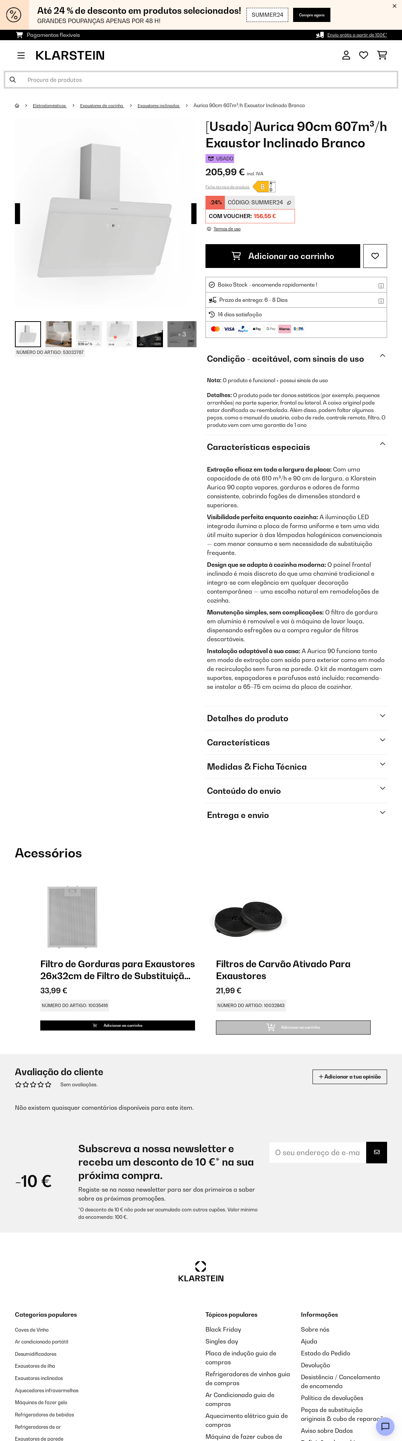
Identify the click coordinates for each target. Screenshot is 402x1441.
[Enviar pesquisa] (13, 79)
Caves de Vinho (36, 1337)
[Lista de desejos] (363, 55)
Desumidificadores (41, 1360)
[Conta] (346, 55)
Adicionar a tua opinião (339, 1084)
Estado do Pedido (325, 1360)
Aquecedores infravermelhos (55, 1396)
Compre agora (303, 14)
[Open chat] (385, 1426)
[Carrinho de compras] (382, 55)
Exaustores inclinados (181, 105)
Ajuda (309, 1348)
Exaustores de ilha (41, 1372)
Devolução (315, 1372)
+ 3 (182, 334)
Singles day (221, 1348)
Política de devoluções (332, 1405)
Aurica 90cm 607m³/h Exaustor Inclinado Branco (276, 105)
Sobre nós (315, 1337)
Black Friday (223, 1337)
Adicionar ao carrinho (283, 256)
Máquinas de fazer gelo (48, 1408)
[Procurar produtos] (201, 80)
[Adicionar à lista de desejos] (375, 256)
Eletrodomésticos (54, 105)
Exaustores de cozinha (115, 105)
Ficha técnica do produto (227, 187)
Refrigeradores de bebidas (53, 1420)
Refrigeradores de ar (45, 1432)
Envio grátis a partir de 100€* (351, 35)
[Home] (24, 105)
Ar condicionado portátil (49, 1348)
